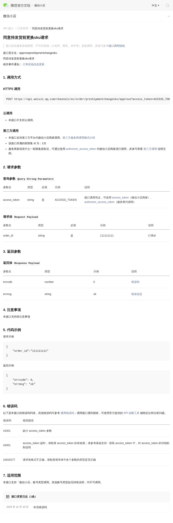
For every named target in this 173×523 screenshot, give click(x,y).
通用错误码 (67, 413)
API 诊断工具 (131, 413)
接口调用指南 (117, 45)
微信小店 (9, 16)
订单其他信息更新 (33, 64)
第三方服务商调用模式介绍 (79, 137)
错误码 (135, 281)
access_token (120, 197)
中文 (154, 5)
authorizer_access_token (81, 148)
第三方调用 (150, 148)
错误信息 (136, 294)
